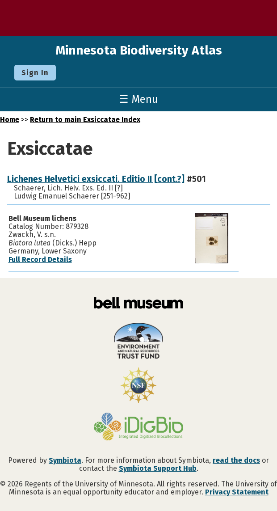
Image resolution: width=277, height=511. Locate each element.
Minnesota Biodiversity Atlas (138, 50)
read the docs (236, 460)
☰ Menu (138, 99)
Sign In (35, 72)
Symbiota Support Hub (158, 468)
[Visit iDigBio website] (138, 427)
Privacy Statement (237, 492)
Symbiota (65, 460)
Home (9, 119)
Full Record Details (40, 259)
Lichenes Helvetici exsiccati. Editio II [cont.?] (96, 179)
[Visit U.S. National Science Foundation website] (138, 386)
